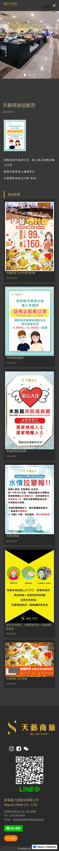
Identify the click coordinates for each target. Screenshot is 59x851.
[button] (54, 5)
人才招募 (10, 838)
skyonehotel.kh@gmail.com (28, 819)
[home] (19, 5)
